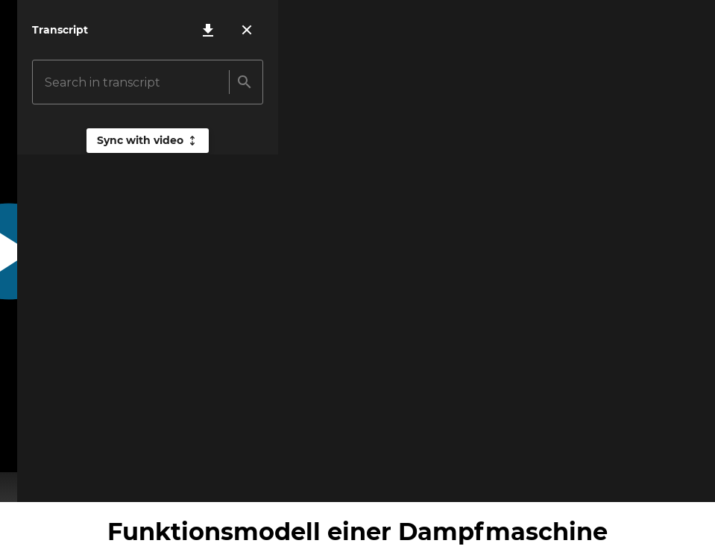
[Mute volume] (64, 478)
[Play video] (24, 478)
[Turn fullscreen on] (691, 478)
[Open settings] (651, 478)
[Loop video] (611, 478)
